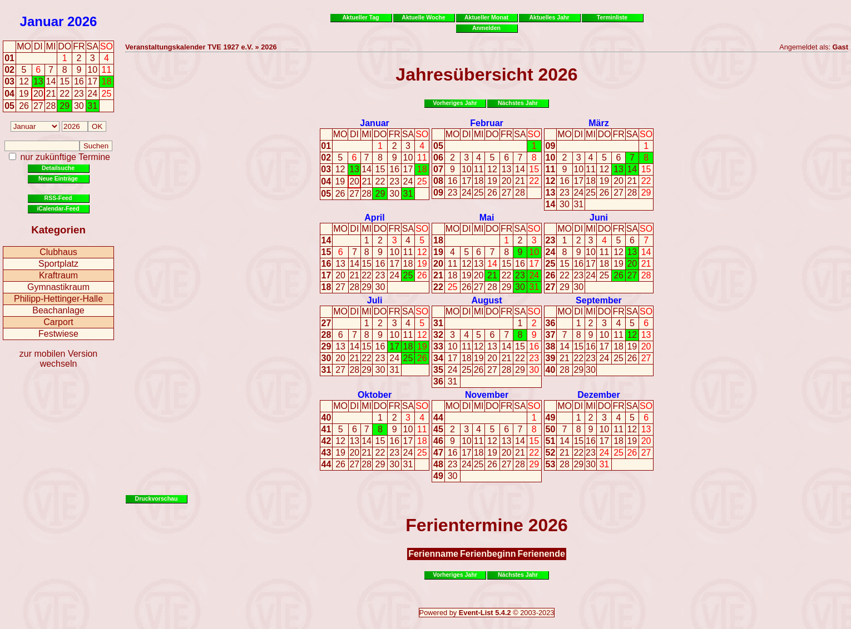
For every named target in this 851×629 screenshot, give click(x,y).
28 (367, 193)
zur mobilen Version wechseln (58, 358)
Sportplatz (58, 263)
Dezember (598, 395)
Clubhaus (58, 252)
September (599, 300)
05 (9, 106)
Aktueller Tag (360, 17)
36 (438, 381)
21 (367, 181)
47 (438, 452)
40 (551, 370)
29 (380, 193)
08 (438, 181)
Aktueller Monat (486, 17)
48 (438, 464)
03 (9, 81)
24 (408, 181)
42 (326, 441)
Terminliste (612, 17)
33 (438, 346)
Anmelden (486, 27)
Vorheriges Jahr (455, 102)
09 (438, 192)
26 (340, 193)
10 (408, 157)
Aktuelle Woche (423, 17)
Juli (375, 300)
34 (438, 358)
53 (551, 464)
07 (438, 169)
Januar (42, 21)
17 (408, 169)
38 (551, 346)
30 (394, 193)
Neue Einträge (58, 178)
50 (551, 429)
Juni (599, 217)
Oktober (375, 395)
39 (551, 358)
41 (326, 429)
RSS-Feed (58, 197)
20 (354, 181)
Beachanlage (58, 310)
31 (408, 193)
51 (551, 441)
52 (551, 452)
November (486, 395)
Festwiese (58, 333)
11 (422, 157)
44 (326, 464)
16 (394, 169)
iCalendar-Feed (58, 208)
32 (438, 335)
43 (326, 452)
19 (340, 181)
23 (394, 181)
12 (340, 169)
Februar (486, 123)
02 (9, 69)
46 (438, 441)
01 (9, 58)
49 (438, 476)
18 (422, 169)
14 (367, 169)
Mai (486, 217)
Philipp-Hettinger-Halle (58, 298)
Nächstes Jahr (518, 102)
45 (438, 429)
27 (354, 193)
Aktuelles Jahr (549, 17)
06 (438, 157)
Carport (58, 322)
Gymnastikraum (58, 287)
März (598, 123)
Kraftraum (58, 275)
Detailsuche (58, 167)
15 (380, 169)
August (486, 300)
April (374, 217)
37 (551, 335)
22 (380, 181)
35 (438, 370)
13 (354, 169)
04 (9, 93)
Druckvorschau (156, 498)
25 (422, 181)
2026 (82, 21)
